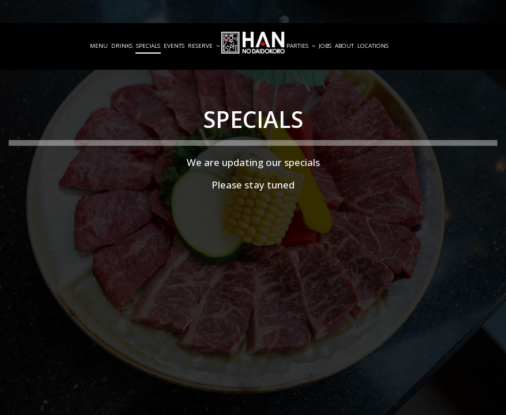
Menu (99, 46)
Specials (148, 46)
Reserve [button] (204, 46)
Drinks (122, 46)
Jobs (325, 46)
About (344, 46)
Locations (372, 46)
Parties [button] (300, 46)
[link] (253, 43)
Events (174, 46)
